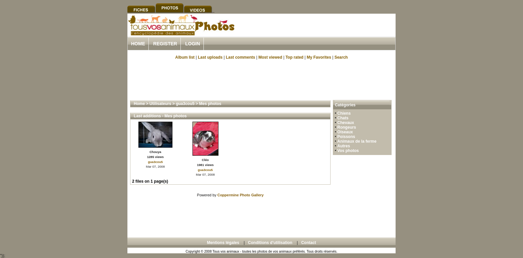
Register (165, 43)
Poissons (346, 136)
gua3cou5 (185, 103)
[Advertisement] (317, 32)
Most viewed (270, 57)
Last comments (240, 57)
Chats (342, 118)
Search (341, 57)
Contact (308, 242)
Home (138, 43)
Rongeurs (346, 127)
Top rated (295, 57)
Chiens (344, 113)
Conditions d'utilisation (270, 242)
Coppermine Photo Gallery (240, 195)
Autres (343, 146)
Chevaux (345, 122)
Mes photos (210, 103)
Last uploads (210, 57)
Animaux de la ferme (356, 141)
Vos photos (348, 150)
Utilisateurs (160, 103)
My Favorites (319, 57)
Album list (184, 57)
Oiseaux (345, 132)
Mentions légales (223, 242)
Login (192, 43)
